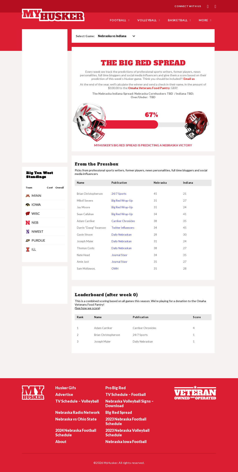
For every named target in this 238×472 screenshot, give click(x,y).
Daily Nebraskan (121, 234)
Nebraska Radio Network (77, 412)
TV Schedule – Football (125, 394)
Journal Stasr (119, 255)
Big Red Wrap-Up (122, 200)
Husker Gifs (65, 387)
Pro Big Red (115, 387)
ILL (34, 249)
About (60, 441)
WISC (36, 213)
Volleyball (147, 20)
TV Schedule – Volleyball (77, 401)
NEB (35, 222)
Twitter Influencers (122, 227)
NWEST (37, 231)
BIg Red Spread (118, 412)
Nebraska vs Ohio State (76, 419)
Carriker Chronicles (123, 221)
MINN (36, 195)
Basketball (178, 20)
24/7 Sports (118, 193)
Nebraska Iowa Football (126, 441)
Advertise (64, 394)
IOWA (36, 204)
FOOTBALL (118, 20)
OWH (114, 268)
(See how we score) (87, 308)
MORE (203, 20)
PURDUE (38, 240)
